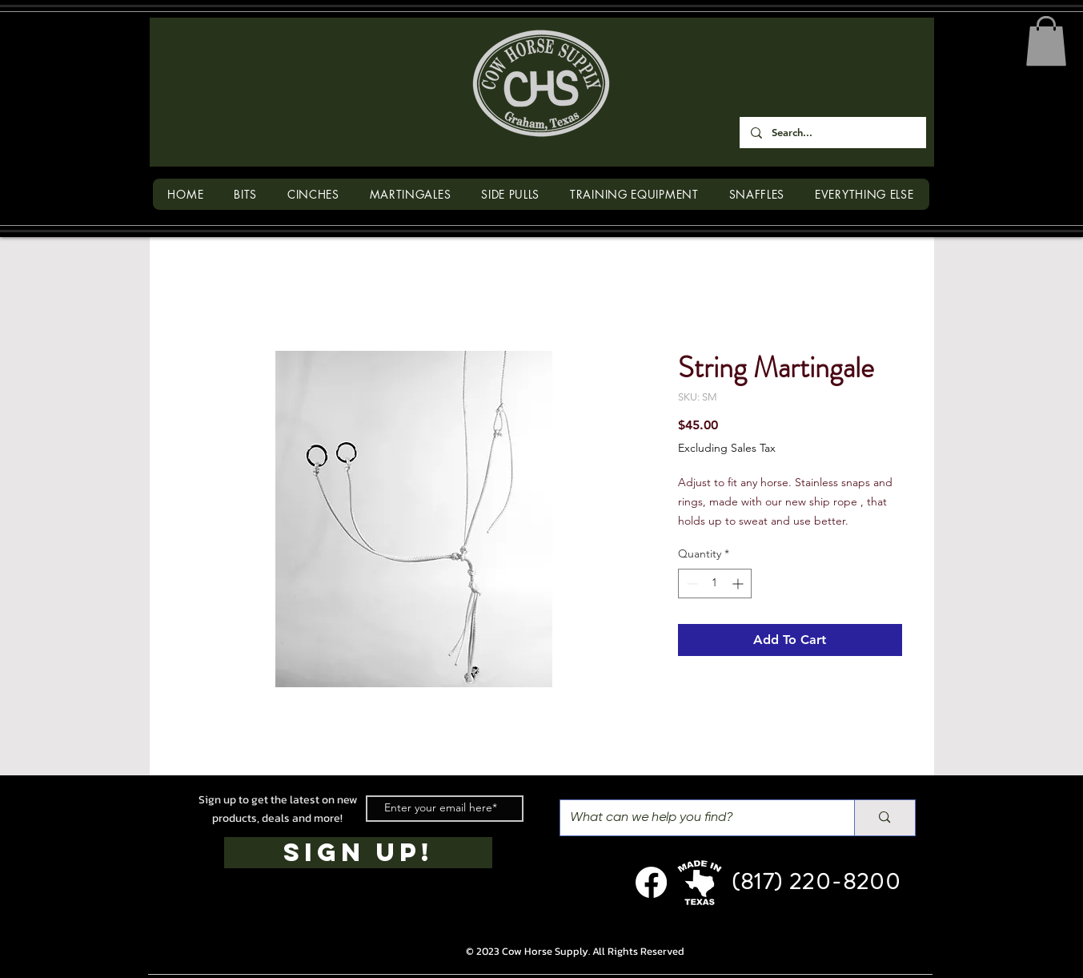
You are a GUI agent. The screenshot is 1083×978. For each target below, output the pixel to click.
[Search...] (832, 132)
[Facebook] (651, 882)
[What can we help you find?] (695, 817)
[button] (1046, 41)
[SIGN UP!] (358, 852)
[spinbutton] (714, 583)
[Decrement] (690, 583)
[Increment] (739, 583)
